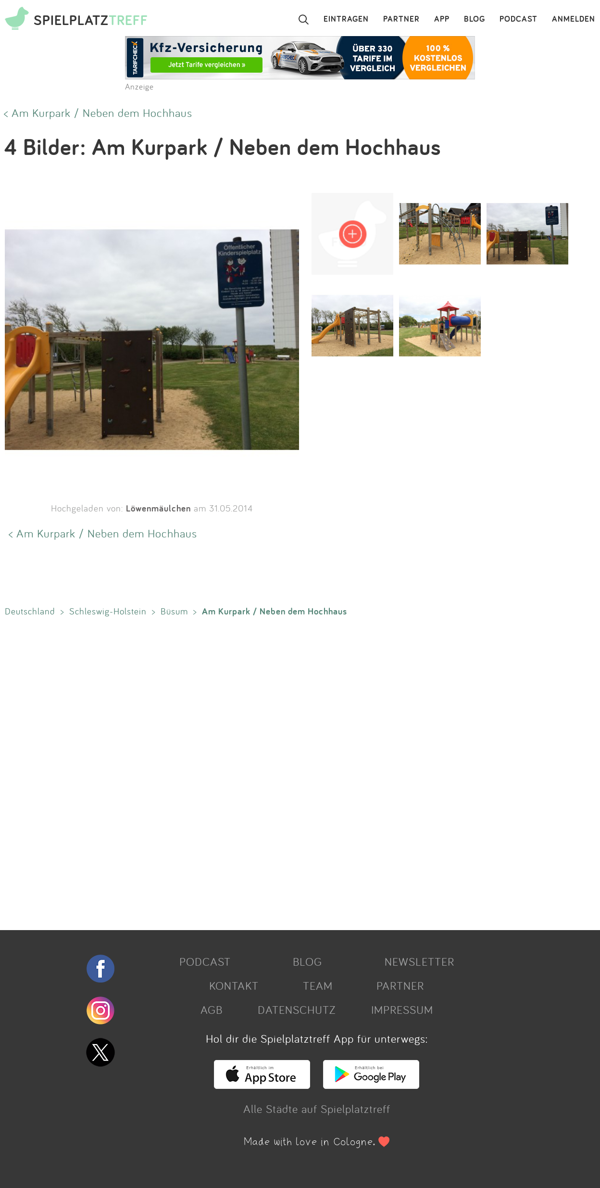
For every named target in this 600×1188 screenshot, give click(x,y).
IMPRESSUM (402, 1009)
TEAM (318, 985)
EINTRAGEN (346, 19)
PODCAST (519, 19)
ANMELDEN (573, 19)
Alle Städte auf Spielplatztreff (316, 1108)
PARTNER (401, 19)
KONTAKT (234, 985)
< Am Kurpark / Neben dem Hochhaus (98, 112)
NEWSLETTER (419, 961)
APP (442, 19)
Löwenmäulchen (158, 508)
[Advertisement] (288, 771)
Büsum (174, 611)
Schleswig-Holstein (108, 611)
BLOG (474, 19)
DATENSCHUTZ (297, 1009)
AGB (211, 1009)
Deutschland (30, 611)
